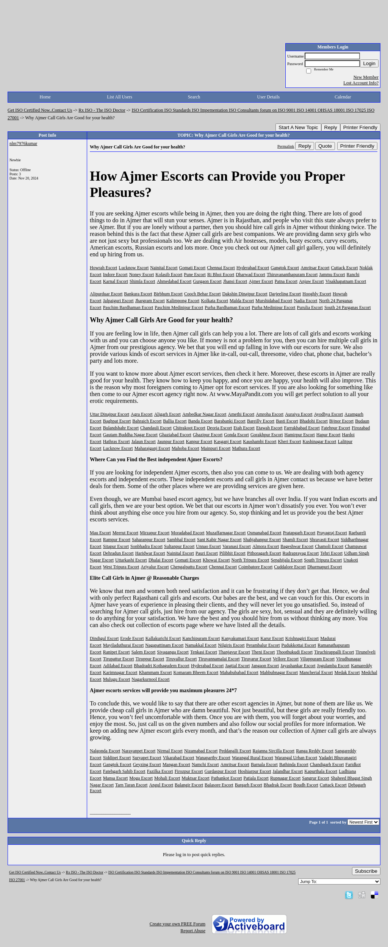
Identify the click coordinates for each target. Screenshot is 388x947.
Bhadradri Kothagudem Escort (161, 665)
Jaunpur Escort (171, 441)
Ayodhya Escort (328, 414)
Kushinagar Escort (319, 441)
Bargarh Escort (248, 785)
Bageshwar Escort (296, 546)
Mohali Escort (167, 778)
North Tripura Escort (250, 560)
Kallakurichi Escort (163, 638)
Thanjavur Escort (234, 652)
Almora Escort (265, 546)
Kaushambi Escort (259, 441)
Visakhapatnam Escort (345, 281)
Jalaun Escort (143, 441)
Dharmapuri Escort (324, 566)
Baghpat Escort (117, 421)
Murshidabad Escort (273, 300)
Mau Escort (100, 532)
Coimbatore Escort (255, 566)
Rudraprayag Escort (301, 553)
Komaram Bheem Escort (196, 672)
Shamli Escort (295, 539)
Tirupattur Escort (118, 658)
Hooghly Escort (316, 293)
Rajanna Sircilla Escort (274, 751)
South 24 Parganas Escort (347, 307)
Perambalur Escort (263, 645)
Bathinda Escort (293, 764)
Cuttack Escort (344, 267)
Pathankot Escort (226, 778)
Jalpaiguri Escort (118, 300)
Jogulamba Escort (333, 665)
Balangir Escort (189, 785)
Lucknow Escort (134, 267)
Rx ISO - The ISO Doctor (101, 110)
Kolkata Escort (214, 300)
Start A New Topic (298, 127)
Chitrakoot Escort (189, 428)
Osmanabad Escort (264, 532)
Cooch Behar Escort (202, 293)
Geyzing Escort (147, 764)
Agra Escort (142, 414)
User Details (268, 97)
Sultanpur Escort (179, 546)
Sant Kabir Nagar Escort (219, 539)
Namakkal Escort (200, 645)
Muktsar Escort (195, 778)
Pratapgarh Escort (299, 532)
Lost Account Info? (361, 83)
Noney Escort (141, 274)
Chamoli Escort (329, 546)
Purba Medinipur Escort (273, 307)
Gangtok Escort (285, 267)
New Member (366, 77)
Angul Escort (161, 785)
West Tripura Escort (121, 566)
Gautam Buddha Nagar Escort (130, 434)
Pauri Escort (207, 553)
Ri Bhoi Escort (220, 274)
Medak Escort (347, 672)
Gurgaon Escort (207, 281)
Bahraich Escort (146, 421)
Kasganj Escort (227, 441)
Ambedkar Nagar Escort (204, 414)
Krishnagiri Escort (302, 638)
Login (369, 63)
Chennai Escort (221, 267)
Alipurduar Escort (106, 293)
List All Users (119, 97)
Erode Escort (132, 638)
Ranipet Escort (116, 652)
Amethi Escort (241, 414)
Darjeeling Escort (285, 293)
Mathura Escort (246, 448)
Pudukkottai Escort (299, 645)
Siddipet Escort (117, 757)
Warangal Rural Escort (252, 757)
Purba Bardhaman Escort (227, 307)
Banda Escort (200, 421)
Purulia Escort (310, 307)
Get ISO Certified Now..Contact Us (40, 110)
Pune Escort (195, 274)
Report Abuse (192, 930)
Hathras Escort (116, 441)
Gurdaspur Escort (220, 771)
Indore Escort (115, 274)
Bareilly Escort (260, 421)
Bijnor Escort (341, 421)
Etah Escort (244, 428)
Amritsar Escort (314, 267)
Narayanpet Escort (138, 751)
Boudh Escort (305, 785)
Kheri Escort (289, 441)
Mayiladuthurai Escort (123, 645)
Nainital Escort (163, 267)
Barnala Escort (264, 764)
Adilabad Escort (118, 665)
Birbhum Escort (168, 293)
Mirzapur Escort (154, 532)
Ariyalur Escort (155, 566)
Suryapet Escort (146, 757)
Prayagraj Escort (332, 532)
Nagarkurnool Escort (150, 679)
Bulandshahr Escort (121, 428)
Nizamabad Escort (200, 751)
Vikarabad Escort (178, 757)
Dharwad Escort (250, 274)
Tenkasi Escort (203, 652)
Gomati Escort (192, 267)
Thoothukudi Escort (294, 652)
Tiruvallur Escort (181, 658)
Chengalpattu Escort (189, 566)
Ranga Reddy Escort (314, 751)
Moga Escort (141, 778)
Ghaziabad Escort (175, 434)
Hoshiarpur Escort (254, 771)
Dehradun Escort (118, 553)
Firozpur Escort (189, 771)
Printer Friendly (360, 127)
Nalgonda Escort (105, 751)
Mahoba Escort (185, 448)
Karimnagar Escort (120, 672)
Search (194, 97)
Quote (325, 146)
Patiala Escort (256, 778)
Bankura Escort (138, 293)
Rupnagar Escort (285, 778)
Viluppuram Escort (317, 658)
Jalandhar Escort (288, 771)
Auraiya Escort (298, 414)
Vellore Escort (286, 658)
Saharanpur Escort (148, 539)
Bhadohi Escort (314, 421)
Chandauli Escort (156, 428)
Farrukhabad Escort (302, 428)
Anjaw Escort (311, 281)
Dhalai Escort (161, 560)
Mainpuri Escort (215, 448)
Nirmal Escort (170, 751)
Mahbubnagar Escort (279, 672)
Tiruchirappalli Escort (334, 652)
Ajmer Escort (261, 281)
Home (45, 97)
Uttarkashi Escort (131, 560)
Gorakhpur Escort (266, 434)
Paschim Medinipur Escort (179, 307)
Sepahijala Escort (287, 560)
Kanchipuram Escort (201, 638)
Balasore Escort (219, 785)
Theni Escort (263, 652)
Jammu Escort (332, 274)
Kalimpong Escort (183, 300)
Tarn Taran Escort (131, 785)
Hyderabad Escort (252, 267)
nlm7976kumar (23, 143)
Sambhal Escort (181, 539)
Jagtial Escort (237, 665)
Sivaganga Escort (173, 652)
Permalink (285, 146)
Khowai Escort (216, 560)
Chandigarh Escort (327, 764)
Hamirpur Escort (300, 434)
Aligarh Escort (167, 414)
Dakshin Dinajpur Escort (245, 293)
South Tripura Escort (323, 560)
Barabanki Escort (230, 421)
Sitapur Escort (116, 546)
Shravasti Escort (324, 539)
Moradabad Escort (187, 532)
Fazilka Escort (160, 771)
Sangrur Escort (315, 778)
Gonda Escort (236, 434)
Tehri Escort (331, 553)
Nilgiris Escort (231, 645)
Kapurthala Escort (320, 771)
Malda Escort (242, 300)
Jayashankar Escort (297, 665)
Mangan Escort (176, 764)
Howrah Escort (103, 267)
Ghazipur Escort (207, 434)
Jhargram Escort (150, 300)
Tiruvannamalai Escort (218, 658)
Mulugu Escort (116, 679)
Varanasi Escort (236, 546)
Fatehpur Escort (335, 428)
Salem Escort (143, 652)
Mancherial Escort (316, 672)
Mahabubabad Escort (239, 672)
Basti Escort (287, 421)
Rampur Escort (116, 539)
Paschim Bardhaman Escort (128, 307)
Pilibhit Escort (232, 553)
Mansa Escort (115, 778)
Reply (330, 127)
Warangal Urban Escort (296, 757)
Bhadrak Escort (278, 785)
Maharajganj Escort (152, 448)
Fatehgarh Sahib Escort (124, 771)
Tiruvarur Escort (256, 658)
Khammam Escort (155, 672)
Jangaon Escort (265, 665)
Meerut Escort (125, 532)
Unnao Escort (208, 546)
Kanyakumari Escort (240, 638)
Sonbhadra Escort (146, 546)
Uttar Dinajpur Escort (109, 414)
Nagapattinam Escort (164, 645)
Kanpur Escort (199, 441)
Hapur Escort (328, 434)
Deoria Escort (219, 428)
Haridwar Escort (150, 553)
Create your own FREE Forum (177, 924)
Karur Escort (272, 638)
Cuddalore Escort (290, 566)
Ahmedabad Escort (174, 281)
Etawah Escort (269, 428)
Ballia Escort (174, 421)
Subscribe (366, 871)
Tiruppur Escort (150, 658)
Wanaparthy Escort (213, 757)
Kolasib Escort (168, 274)
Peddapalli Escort (235, 751)
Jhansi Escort (235, 281)
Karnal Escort (115, 281)
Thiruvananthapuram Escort (292, 274)
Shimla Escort (142, 281)
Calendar (343, 97)
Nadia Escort (305, 300)
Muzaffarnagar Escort (226, 532)
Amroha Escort (269, 414)
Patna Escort (286, 281)
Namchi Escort (205, 764)
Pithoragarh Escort (264, 553)
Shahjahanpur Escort (262, 539)
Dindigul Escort (104, 638)
